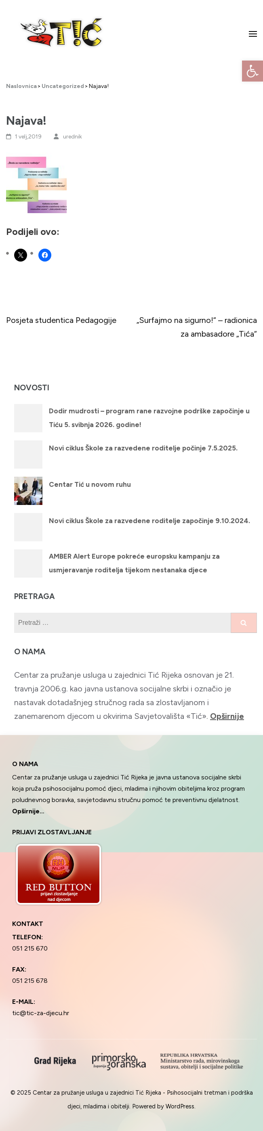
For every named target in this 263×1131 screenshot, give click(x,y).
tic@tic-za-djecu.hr (40, 1013)
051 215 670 (30, 948)
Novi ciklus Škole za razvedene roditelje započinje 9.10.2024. (149, 521)
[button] (252, 71)
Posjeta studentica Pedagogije (61, 320)
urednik (72, 136)
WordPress (180, 1106)
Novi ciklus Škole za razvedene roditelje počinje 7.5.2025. (143, 448)
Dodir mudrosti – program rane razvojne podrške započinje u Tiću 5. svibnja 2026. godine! (149, 418)
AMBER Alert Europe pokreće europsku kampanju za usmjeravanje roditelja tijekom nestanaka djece (134, 563)
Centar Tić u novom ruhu (90, 484)
